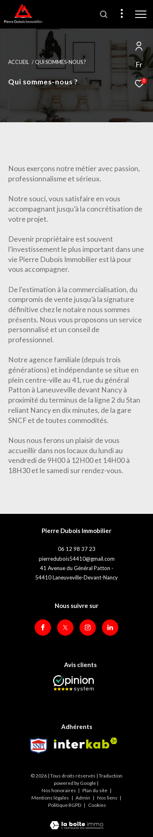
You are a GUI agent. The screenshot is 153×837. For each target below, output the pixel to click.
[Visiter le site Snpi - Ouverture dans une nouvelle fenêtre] (38, 746)
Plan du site (95, 790)
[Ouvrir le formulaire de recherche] (103, 14)
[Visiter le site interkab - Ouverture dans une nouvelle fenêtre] (86, 743)
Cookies (97, 805)
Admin (83, 798)
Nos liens (107, 798)
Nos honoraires (59, 790)
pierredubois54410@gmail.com (77, 558)
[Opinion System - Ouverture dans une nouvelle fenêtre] (73, 683)
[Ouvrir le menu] (141, 14)
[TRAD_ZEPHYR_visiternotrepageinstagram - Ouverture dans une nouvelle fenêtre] (88, 627)
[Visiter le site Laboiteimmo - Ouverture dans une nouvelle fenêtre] (76, 820)
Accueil (18, 62)
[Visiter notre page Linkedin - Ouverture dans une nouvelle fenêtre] (110, 627)
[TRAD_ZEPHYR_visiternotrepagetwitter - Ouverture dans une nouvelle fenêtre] (65, 627)
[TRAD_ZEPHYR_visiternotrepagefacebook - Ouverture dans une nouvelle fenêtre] (43, 627)
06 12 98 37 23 (76, 549)
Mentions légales (50, 798)
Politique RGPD (64, 805)
